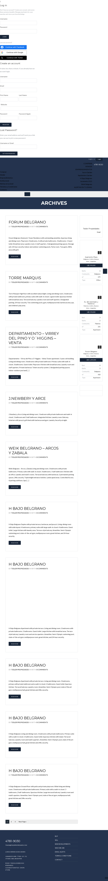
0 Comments (42, 226)
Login (4, 37)
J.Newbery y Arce (27, 398)
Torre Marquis (25, 278)
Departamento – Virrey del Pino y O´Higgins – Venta (34, 338)
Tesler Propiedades (20, 226)
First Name (4, 95)
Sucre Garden (87, 172)
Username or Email (18, 148)
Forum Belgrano (27, 222)
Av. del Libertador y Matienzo (91, 303)
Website (4, 104)
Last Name (23, 95)
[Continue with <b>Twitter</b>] (13, 58)
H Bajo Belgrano (86, 178)
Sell (56, 840)
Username (3, 19)
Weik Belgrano (86, 184)
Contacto (3, 190)
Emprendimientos (83, 169)
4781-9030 (98, 165)
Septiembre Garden (85, 175)
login (8, 71)
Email (2, 86)
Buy (56, 836)
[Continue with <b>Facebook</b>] (13, 47)
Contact (58, 860)
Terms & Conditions (63, 856)
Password (3, 27)
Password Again (25, 114)
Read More (14, 256)
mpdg (7, 877)
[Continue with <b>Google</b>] (13, 52)
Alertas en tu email (83, 187)
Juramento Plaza (91, 257)
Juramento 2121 (86, 181)
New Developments (62, 844)
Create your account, (21, 10)
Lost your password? (6, 42)
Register (6, 124)
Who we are (60, 848)
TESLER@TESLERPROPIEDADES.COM (16, 845)
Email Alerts (60, 852)
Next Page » (23, 822)
